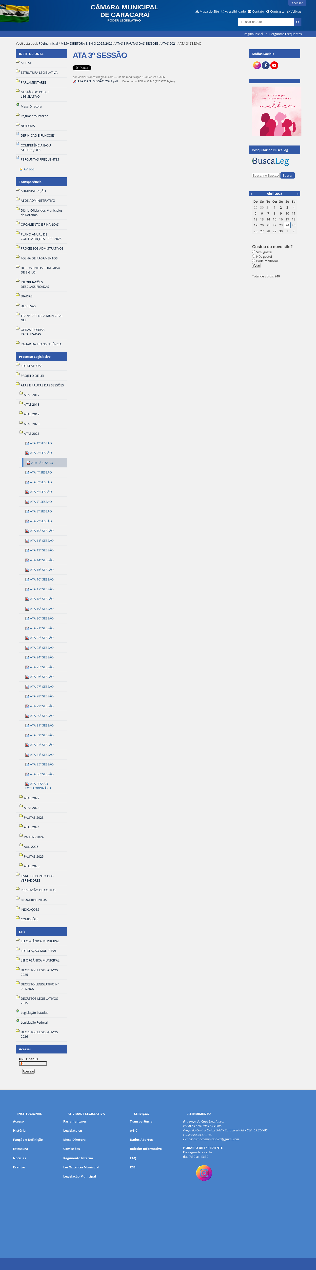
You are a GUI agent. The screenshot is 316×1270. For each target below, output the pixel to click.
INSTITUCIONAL (31, 54)
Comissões (71, 1148)
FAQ (133, 1158)
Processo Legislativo (35, 356)
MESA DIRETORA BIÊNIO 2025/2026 (87, 43)
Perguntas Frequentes (285, 34)
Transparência (30, 182)
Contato (258, 11)
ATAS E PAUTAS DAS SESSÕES (136, 43)
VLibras (296, 11)
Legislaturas (72, 1130)
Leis (22, 931)
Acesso (18, 1121)
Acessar (297, 3)
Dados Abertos (141, 1139)
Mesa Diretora (74, 1139)
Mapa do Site (209, 11)
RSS (133, 1167)
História (19, 1130)
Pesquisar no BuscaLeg (270, 150)
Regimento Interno (78, 1158)
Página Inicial (253, 34)
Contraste (277, 11)
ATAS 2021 (169, 43)
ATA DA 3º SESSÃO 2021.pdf (96, 81)
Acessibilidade (235, 11)
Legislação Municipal (79, 1176)
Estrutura (20, 1148)
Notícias (19, 1158)
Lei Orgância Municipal (81, 1167)
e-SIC (134, 1130)
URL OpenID (28, 1059)
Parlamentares (75, 1121)
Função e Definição (28, 1139)
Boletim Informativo (146, 1148)
